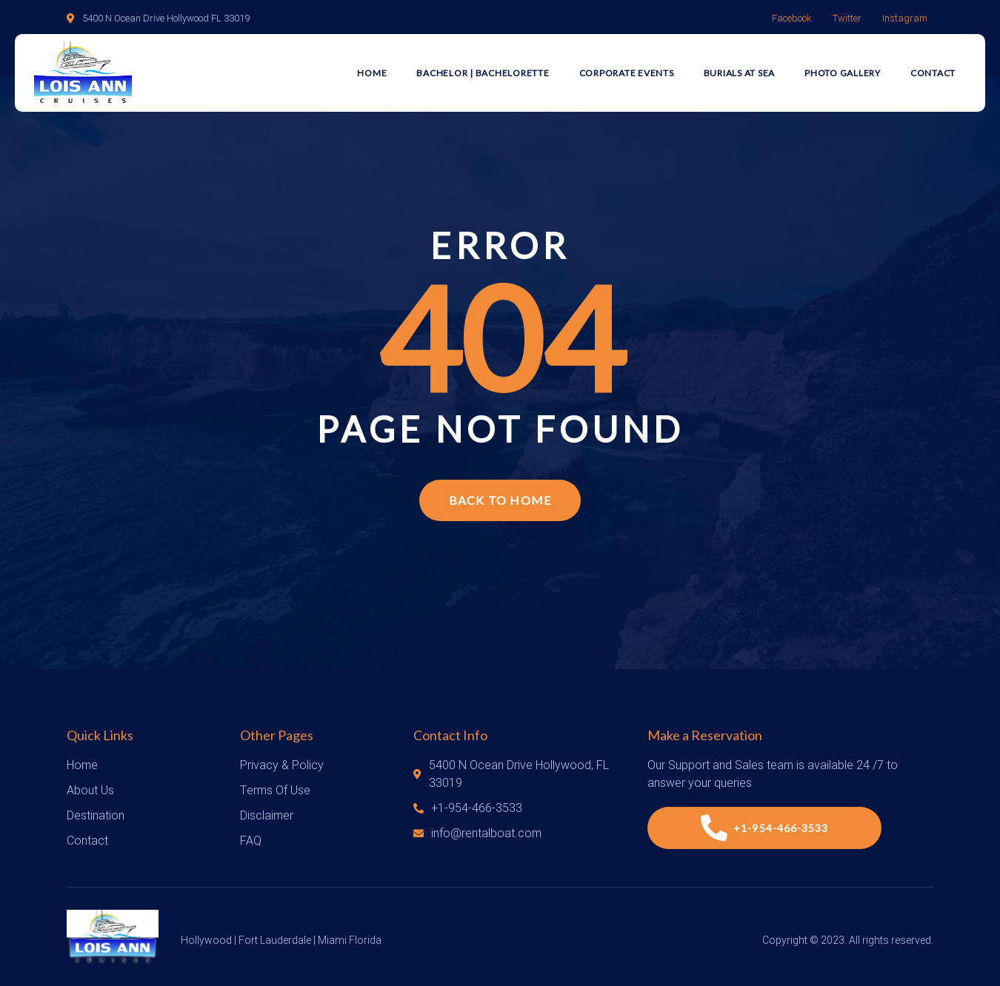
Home (372, 72)
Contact (933, 72)
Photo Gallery (842, 72)
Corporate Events (626, 72)
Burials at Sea (740, 72)
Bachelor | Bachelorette (482, 72)
